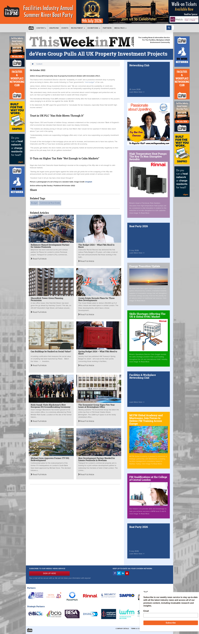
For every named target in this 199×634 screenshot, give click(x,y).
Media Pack (120, 28)
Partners (107, 28)
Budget (34, 203)
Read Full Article (39, 259)
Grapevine (54, 28)
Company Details (122, 628)
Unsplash (88, 182)
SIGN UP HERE (49, 573)
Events (65, 28)
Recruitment (78, 28)
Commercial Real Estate (50, 203)
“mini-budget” (90, 82)
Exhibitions (94, 28)
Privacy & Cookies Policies (159, 628)
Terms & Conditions (138, 628)
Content (41, 28)
